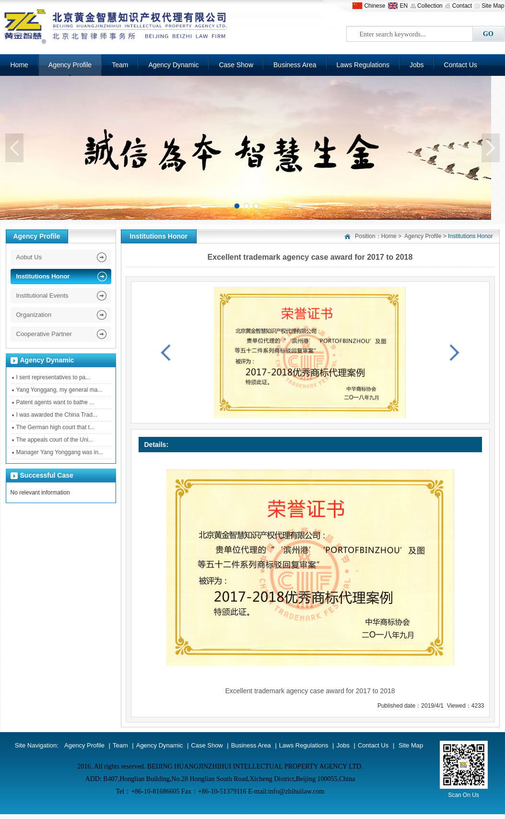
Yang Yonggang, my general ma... (59, 389)
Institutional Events (42, 295)
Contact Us (460, 65)
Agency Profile (70, 65)
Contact (462, 5)
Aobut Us (29, 257)
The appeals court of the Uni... (55, 439)
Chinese (374, 5)
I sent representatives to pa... (53, 377)
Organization (34, 314)
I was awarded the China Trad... (56, 414)
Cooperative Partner (44, 333)
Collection (430, 5)
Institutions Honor (43, 276)
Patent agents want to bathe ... (55, 402)
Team (120, 65)
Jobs (417, 65)
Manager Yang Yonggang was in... (60, 452)
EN (403, 5)
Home (389, 236)
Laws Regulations (363, 65)
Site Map (493, 5)
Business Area (295, 65)
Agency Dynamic (173, 65)
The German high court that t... (55, 427)
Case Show (236, 65)
